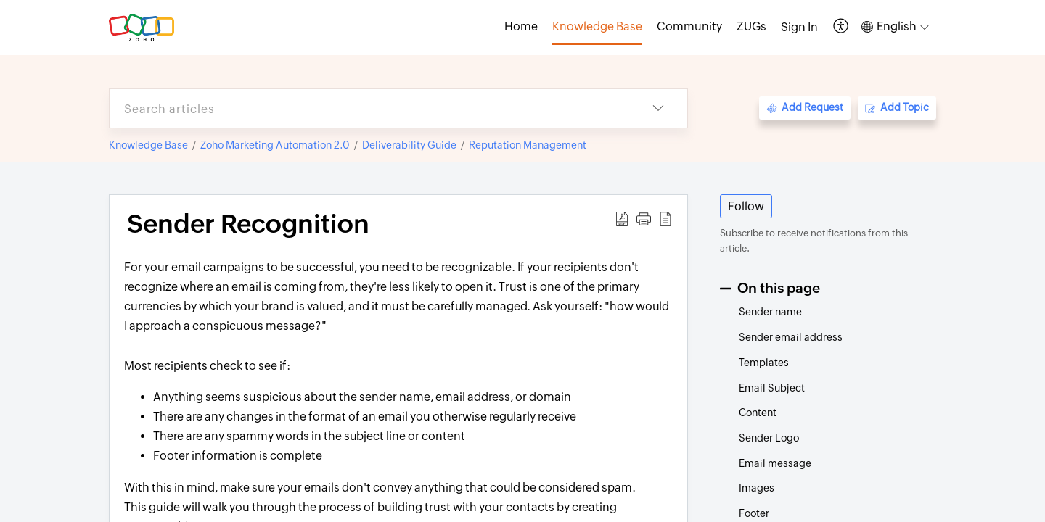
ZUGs (751, 26)
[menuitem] (799, 27)
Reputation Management (527, 145)
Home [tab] (521, 26)
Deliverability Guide (409, 145)
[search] (369, 108)
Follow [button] (746, 206)
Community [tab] (689, 26)
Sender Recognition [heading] (248, 224)
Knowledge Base (148, 145)
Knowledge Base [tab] (597, 26)
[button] (841, 27)
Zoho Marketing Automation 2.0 (275, 145)
